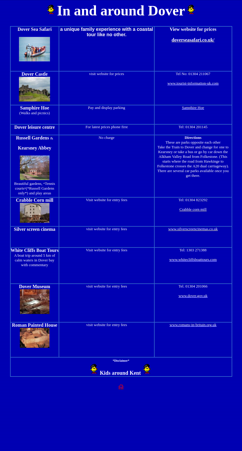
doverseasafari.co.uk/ (193, 39)
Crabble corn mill (193, 209)
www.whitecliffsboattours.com (193, 259)
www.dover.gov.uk (193, 295)
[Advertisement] (121, 410)
